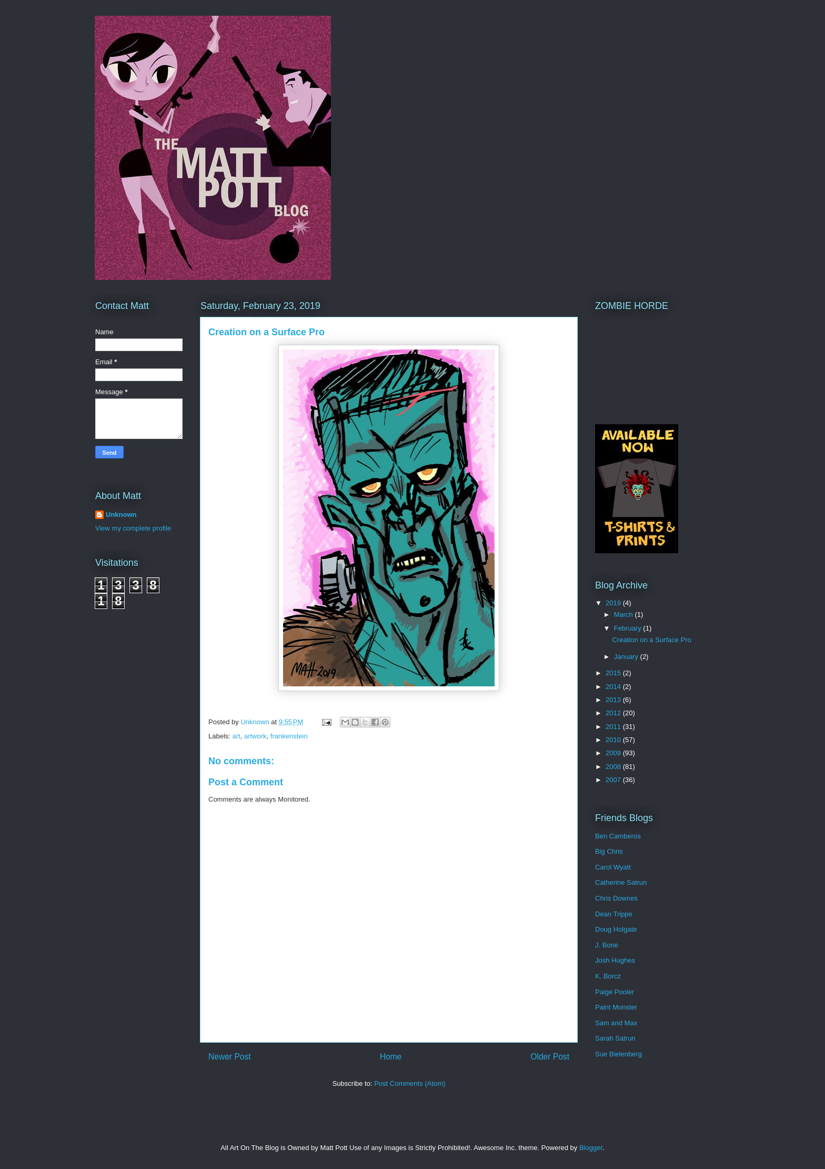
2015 (614, 673)
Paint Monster (616, 1007)
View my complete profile (133, 528)
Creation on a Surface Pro (651, 640)
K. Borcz (608, 976)
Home (391, 1056)
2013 (614, 700)
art (236, 736)
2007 (614, 780)
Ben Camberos (618, 836)
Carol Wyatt (613, 867)
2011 (614, 727)
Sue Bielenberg (618, 1054)
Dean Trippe (613, 914)
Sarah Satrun (615, 1038)
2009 (614, 753)
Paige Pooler (614, 992)
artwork (255, 736)
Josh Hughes (615, 960)
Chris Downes (616, 898)
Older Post (549, 1056)
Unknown (121, 514)
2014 (614, 687)
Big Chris (609, 851)
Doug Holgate (616, 929)
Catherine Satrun (621, 882)
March (624, 614)
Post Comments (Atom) (409, 1083)
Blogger (590, 1148)
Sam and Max (616, 1023)
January (627, 657)
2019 (614, 603)
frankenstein (289, 736)
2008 (614, 767)
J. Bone (606, 945)
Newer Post (229, 1056)
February (628, 628)
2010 (614, 740)
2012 (614, 713)
